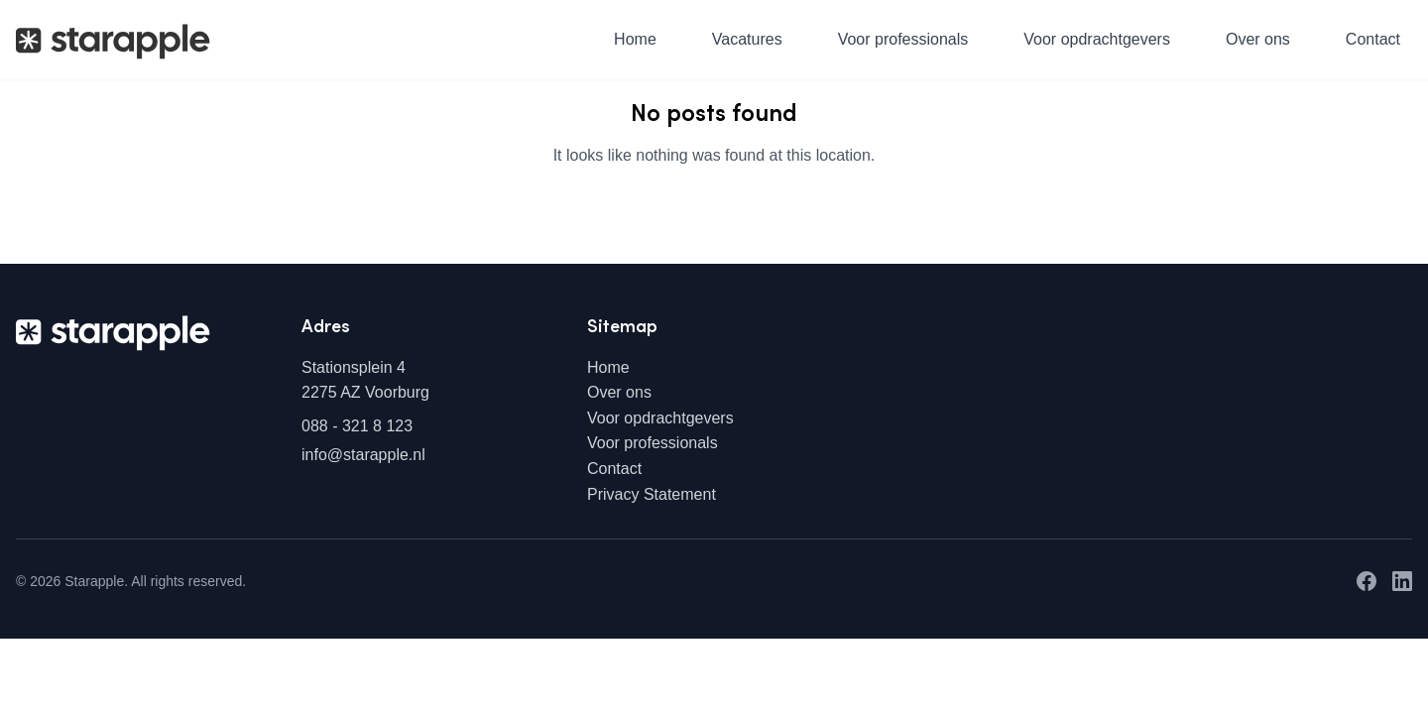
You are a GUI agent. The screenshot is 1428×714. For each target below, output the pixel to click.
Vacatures (747, 39)
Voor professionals (903, 39)
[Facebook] (1366, 581)
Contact (1373, 39)
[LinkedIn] (1402, 581)
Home (635, 39)
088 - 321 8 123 (357, 425)
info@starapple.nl (363, 454)
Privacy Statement (651, 494)
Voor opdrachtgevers (1096, 39)
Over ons (1258, 39)
